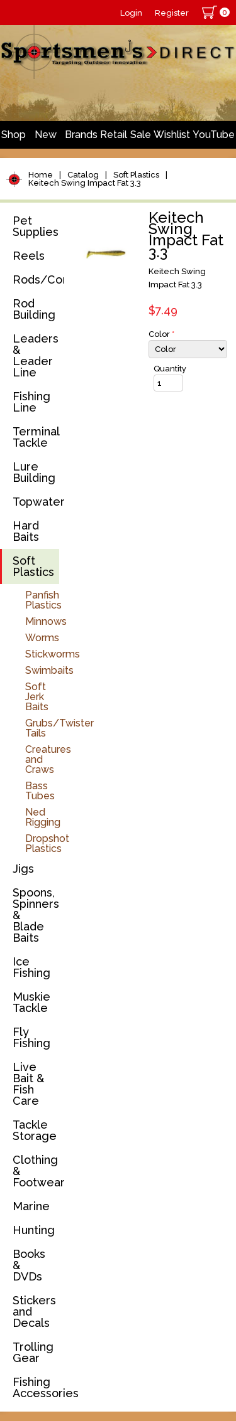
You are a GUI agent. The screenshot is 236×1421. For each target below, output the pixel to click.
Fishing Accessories (36, 1387)
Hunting (34, 1230)
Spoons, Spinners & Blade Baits (36, 915)
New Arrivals (45, 139)
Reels (29, 255)
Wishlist (172, 135)
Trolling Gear (33, 1352)
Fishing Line (31, 402)
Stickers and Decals (34, 1311)
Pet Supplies (36, 226)
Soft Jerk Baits (36, 697)
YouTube (214, 135)
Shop (13, 135)
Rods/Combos (36, 279)
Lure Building (34, 472)
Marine (31, 1206)
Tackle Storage (35, 1130)
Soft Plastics (136, 175)
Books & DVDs (29, 1265)
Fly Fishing (31, 1037)
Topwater (36, 501)
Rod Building (34, 309)
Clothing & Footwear (36, 1171)
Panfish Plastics (43, 600)
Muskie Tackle (31, 1002)
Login (131, 13)
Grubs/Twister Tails (59, 728)
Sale (140, 135)
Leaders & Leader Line (36, 355)
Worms (42, 638)
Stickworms (52, 654)
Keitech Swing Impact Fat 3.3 (84, 183)
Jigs (23, 868)
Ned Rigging (42, 817)
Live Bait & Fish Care (28, 1083)
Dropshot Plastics (47, 843)
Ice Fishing (31, 967)
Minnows (46, 621)
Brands (81, 135)
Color (161, 334)
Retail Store (113, 139)
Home (40, 175)
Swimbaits (49, 670)
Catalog (83, 175)
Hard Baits (26, 531)
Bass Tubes (40, 791)
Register (172, 13)
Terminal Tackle (36, 437)
